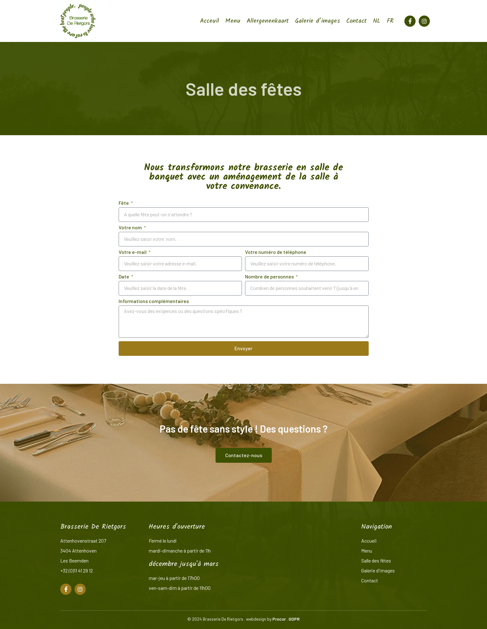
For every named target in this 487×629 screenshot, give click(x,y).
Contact (356, 21)
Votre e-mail (133, 252)
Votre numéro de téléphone (275, 252)
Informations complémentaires (154, 301)
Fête (124, 203)
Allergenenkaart (268, 21)
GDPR (294, 619)
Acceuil (209, 21)
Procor (279, 619)
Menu (232, 21)
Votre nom (131, 227)
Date (124, 276)
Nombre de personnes (270, 276)
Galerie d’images (317, 21)
